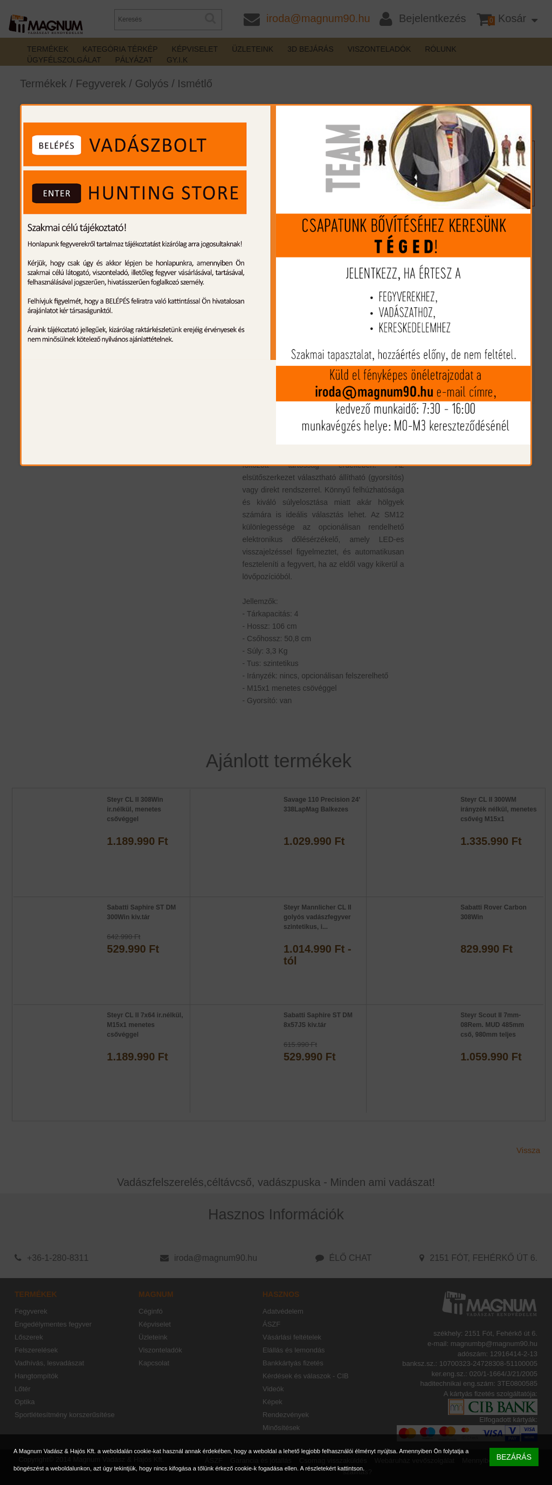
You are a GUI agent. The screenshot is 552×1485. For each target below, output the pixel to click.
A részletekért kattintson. (332, 1468)
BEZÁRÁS (514, 1457)
